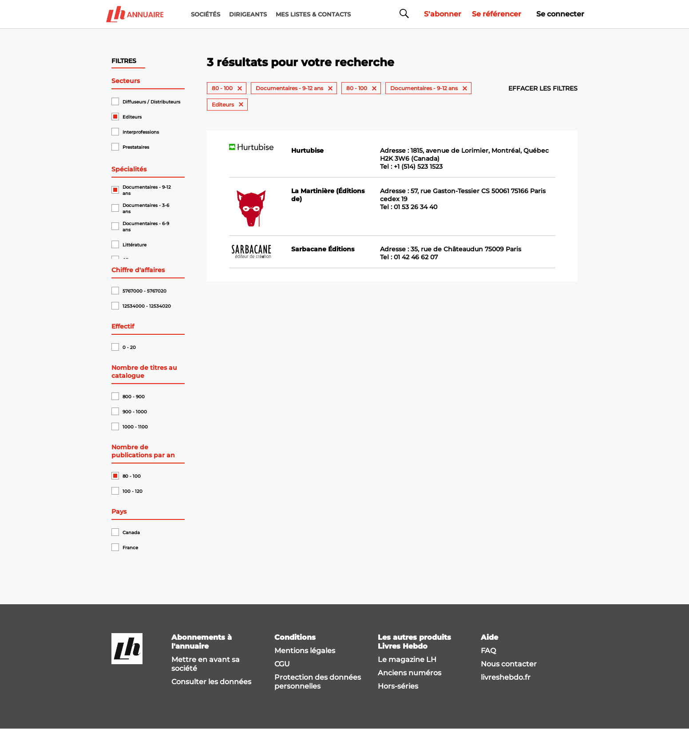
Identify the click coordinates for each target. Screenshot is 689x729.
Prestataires (136, 147)
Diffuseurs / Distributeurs (151, 102)
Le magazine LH (407, 659)
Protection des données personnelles (317, 681)
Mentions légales (304, 650)
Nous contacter (509, 664)
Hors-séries (398, 686)
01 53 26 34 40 (415, 207)
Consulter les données (211, 681)
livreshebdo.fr (506, 677)
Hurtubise (307, 151)
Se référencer (496, 14)
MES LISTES (313, 14)
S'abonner (442, 14)
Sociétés (205, 14)
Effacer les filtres (543, 88)
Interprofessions (141, 132)
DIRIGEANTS (248, 14)
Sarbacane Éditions (322, 249)
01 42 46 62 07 (416, 257)
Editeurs (132, 117)
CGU (282, 664)
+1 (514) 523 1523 (418, 166)
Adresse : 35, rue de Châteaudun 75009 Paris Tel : (450, 253)
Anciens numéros (409, 673)
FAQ (488, 650)
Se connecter (560, 14)
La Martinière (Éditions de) (327, 195)
